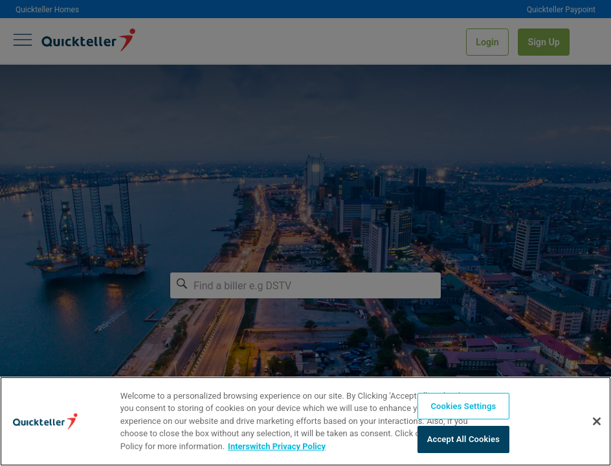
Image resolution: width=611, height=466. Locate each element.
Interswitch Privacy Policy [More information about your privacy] (277, 446)
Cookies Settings (463, 406)
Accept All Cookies (463, 439)
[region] (305, 421)
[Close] (597, 421)
